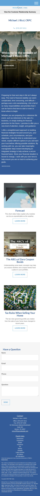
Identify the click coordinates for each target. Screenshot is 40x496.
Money (20, 448)
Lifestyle (19, 450)
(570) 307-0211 (20, 28)
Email (3, 363)
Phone (3, 374)
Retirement (20, 438)
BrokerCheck (4, 459)
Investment (20, 440)
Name (3, 353)
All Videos (20, 454)
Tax (20, 446)
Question (4, 384)
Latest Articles (20, 452)
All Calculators (20, 456)
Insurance (20, 444)
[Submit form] (5, 402)
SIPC (2, 485)
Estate (20, 442)
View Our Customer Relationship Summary (20, 12)
